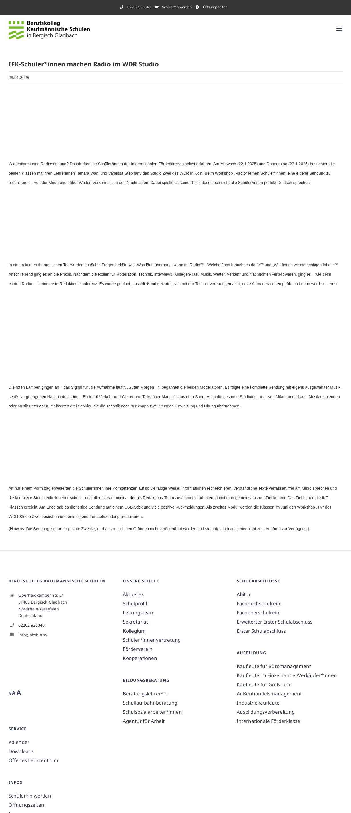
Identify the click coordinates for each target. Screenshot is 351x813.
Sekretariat (135, 621)
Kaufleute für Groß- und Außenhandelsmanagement (269, 689)
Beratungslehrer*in (145, 693)
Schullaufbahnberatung (150, 702)
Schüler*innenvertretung (152, 640)
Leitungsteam (139, 612)
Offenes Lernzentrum (33, 760)
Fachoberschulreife (259, 612)
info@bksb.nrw (32, 635)
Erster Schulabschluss (261, 631)
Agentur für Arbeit (144, 721)
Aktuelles (133, 594)
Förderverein (138, 649)
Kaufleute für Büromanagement (274, 666)
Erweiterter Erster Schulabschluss (274, 621)
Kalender (19, 742)
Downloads (21, 751)
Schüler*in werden (30, 795)
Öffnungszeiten (26, 805)
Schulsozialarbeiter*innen (152, 712)
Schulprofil (135, 603)
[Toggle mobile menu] (339, 29)
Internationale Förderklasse (268, 721)
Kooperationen (140, 658)
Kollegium (134, 631)
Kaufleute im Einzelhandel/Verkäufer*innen (287, 675)
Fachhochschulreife (259, 603)
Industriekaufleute (258, 702)
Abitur (244, 594)
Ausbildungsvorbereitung (266, 712)
